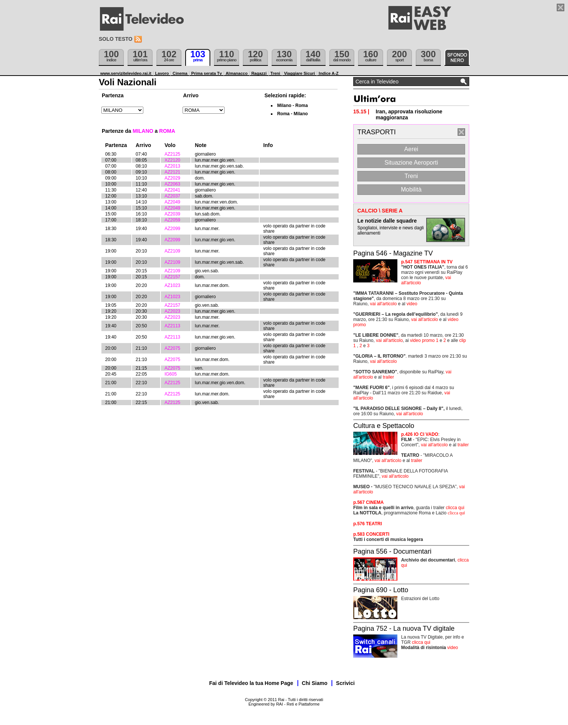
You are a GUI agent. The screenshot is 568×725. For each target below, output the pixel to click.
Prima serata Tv (206, 73)
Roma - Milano (292, 113)
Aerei (411, 149)
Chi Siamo (314, 683)
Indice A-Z (329, 73)
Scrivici (345, 683)
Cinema (179, 73)
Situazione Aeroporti (411, 162)
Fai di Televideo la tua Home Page (251, 683)
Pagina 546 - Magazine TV (393, 253)
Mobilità (411, 189)
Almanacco (237, 73)
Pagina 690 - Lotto (380, 590)
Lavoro (162, 73)
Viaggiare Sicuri (299, 73)
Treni (275, 73)
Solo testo (115, 39)
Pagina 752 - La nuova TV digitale (404, 628)
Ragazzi (259, 73)
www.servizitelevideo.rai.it (126, 73)
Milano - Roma (292, 105)
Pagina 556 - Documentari (392, 551)
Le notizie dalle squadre (387, 221)
